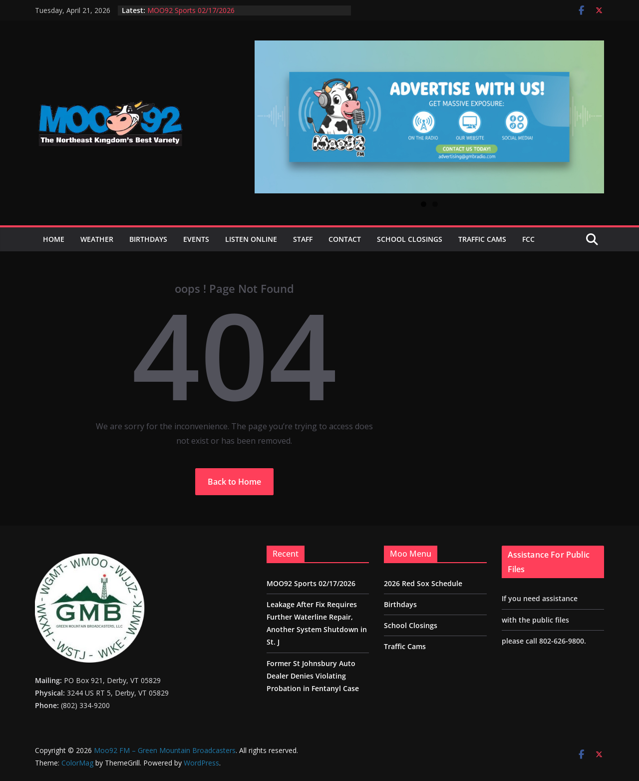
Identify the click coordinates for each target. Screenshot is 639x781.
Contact (344, 239)
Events (196, 239)
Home (53, 239)
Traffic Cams (482, 239)
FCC (528, 239)
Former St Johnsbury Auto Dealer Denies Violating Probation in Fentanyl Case (313, 676)
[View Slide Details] (429, 116)
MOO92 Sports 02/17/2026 (191, 10)
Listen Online (251, 239)
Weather (96, 239)
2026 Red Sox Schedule (423, 583)
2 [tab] (435, 204)
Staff (303, 239)
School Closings (409, 239)
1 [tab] (423, 204)
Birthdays (148, 239)
